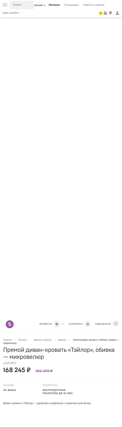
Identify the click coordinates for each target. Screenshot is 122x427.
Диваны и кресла (42, 340)
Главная (7, 340)
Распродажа (71, 5)
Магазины (54, 5)
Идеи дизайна (11, 13)
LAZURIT (10, 363)
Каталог (22, 340)
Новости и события (93, 5)
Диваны (62, 340)
